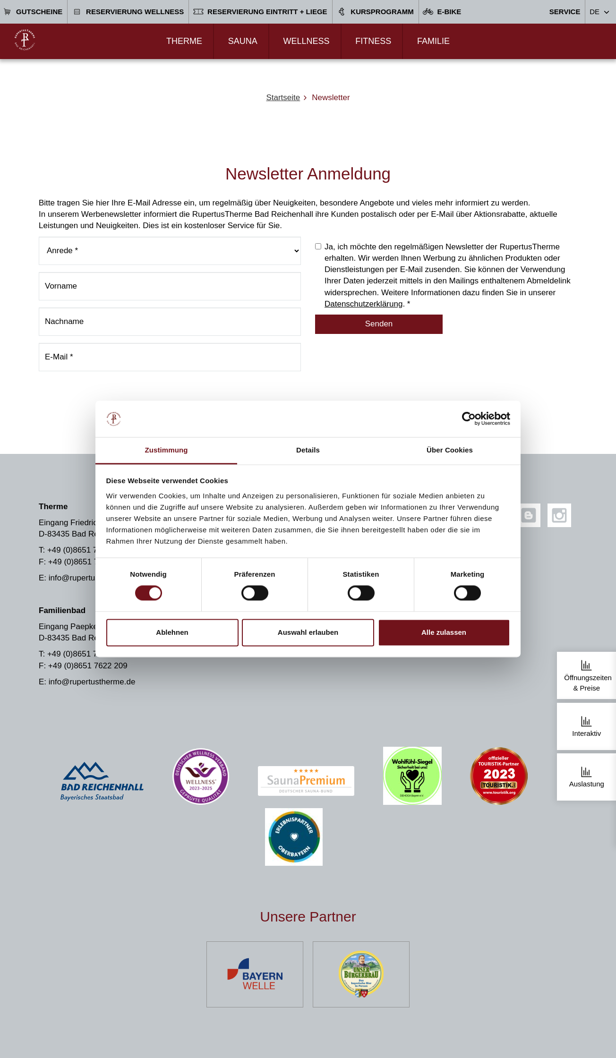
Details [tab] (308, 450)
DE (594, 12)
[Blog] (528, 515)
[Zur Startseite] (24, 40)
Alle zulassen (443, 632)
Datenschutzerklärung (363, 303)
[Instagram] (559, 515)
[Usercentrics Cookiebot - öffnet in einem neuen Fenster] (469, 419)
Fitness (373, 41)
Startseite (283, 97)
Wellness (306, 41)
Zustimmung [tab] (166, 450)
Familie (433, 41)
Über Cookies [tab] (450, 450)
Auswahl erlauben (308, 632)
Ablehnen (172, 632)
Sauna (242, 41)
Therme (184, 41)
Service (565, 12)
